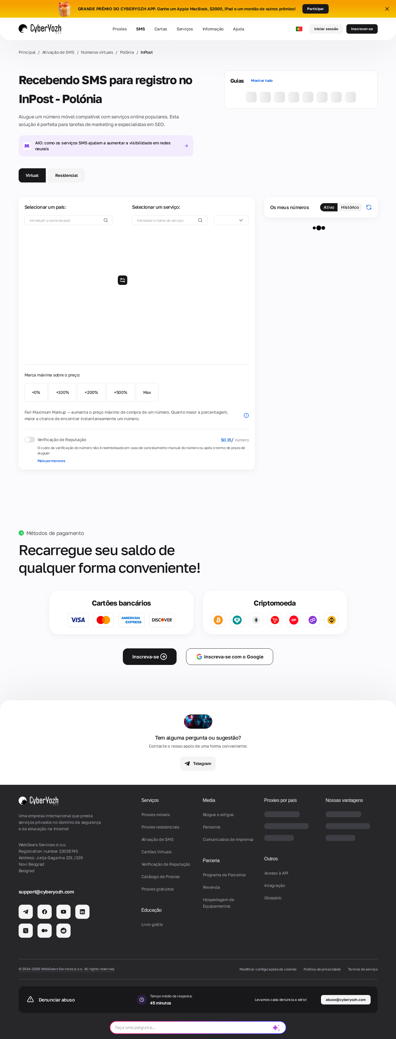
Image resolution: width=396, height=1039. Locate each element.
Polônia (127, 52)
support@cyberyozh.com (46, 892)
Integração (274, 885)
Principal (27, 52)
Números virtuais (97, 52)
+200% (91, 392)
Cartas (160, 28)
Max (147, 392)
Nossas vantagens (344, 800)
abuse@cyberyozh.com (346, 999)
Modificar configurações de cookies (267, 969)
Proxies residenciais (160, 826)
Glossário (272, 897)
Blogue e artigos (218, 814)
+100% (62, 392)
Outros (271, 858)
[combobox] (231, 220)
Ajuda (238, 28)
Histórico (349, 207)
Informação (213, 28)
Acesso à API (276, 872)
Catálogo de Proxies (160, 876)
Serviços (185, 28)
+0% (36, 392)
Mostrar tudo (262, 80)
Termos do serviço (363, 969)
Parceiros (211, 826)
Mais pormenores (51, 461)
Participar (315, 8)
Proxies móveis (155, 814)
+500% (120, 392)
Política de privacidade (322, 969)
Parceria (211, 860)
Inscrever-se (362, 29)
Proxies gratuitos (157, 888)
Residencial (66, 175)
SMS (140, 28)
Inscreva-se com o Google (229, 656)
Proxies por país (280, 800)
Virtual (32, 175)
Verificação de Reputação (165, 864)
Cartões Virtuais (156, 851)
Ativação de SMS (58, 52)
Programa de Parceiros (224, 874)
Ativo (329, 207)
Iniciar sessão (326, 29)
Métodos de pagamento (55, 533)
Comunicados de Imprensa (228, 839)
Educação (151, 910)
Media (209, 800)
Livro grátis (152, 924)
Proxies (120, 28)
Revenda (211, 887)
